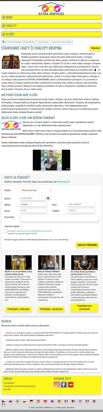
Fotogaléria (9, 383)
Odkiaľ (7, 205)
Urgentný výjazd (11, 226)
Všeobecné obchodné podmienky (19, 386)
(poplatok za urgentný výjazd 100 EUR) (22, 233)
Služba (7, 190)
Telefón (55, 211)
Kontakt (7, 389)
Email (7, 211)
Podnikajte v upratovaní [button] (51, 309)
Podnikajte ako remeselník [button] (84, 307)
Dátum (7, 198)
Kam (54, 205)
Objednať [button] (95, 48)
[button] (51, 17)
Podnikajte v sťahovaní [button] (19, 309)
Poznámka (9, 217)
